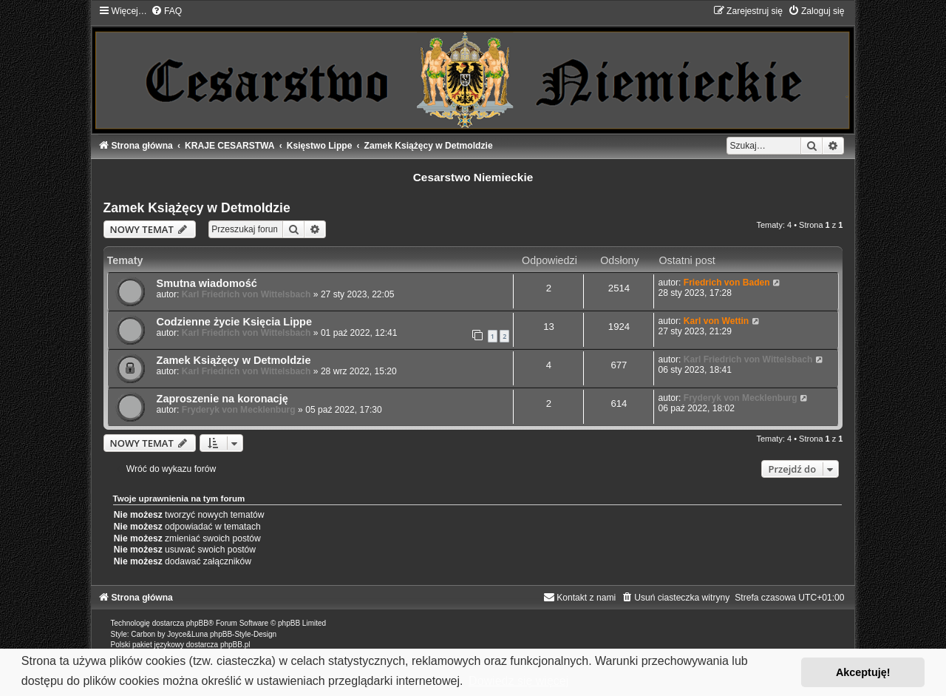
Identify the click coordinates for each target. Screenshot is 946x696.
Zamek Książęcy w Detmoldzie (196, 207)
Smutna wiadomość (207, 283)
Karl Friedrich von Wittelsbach (246, 294)
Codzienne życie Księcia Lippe (235, 322)
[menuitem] (166, 11)
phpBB (197, 623)
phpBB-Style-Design (243, 634)
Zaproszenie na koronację (222, 399)
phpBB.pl (235, 645)
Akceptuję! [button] (863, 672)
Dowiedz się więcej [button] (518, 681)
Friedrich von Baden (727, 282)
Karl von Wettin (716, 321)
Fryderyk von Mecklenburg (239, 410)
